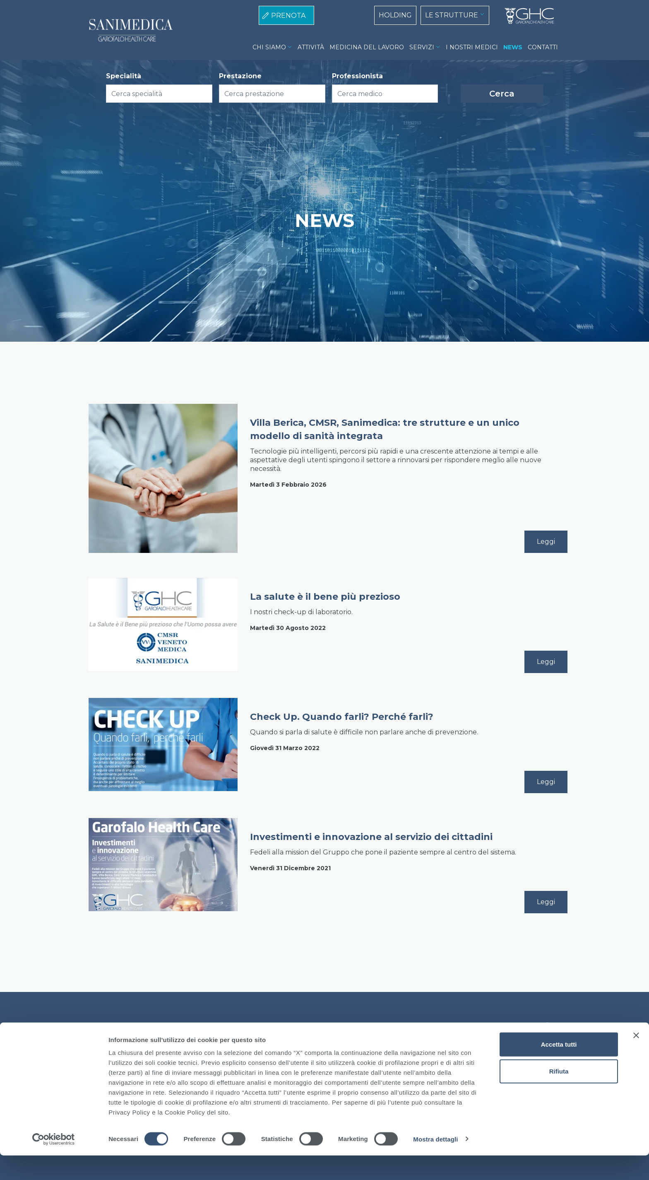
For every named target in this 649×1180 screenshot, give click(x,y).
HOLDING (395, 15)
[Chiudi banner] (636, 1060)
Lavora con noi (359, 1027)
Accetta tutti (559, 1068)
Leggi (546, 541)
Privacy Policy (306, 1027)
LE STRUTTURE (451, 15)
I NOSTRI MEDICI (472, 47)
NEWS (512, 47)
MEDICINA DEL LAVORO (366, 47)
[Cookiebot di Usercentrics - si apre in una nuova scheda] (53, 1164)
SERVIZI (421, 47)
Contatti (402, 1027)
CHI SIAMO (269, 47)
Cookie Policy (255, 1027)
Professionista (357, 76)
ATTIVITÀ (311, 47)
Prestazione (240, 76)
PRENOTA (288, 15)
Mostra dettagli (435, 1163)
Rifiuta (559, 1096)
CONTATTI (543, 47)
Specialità (123, 76)
